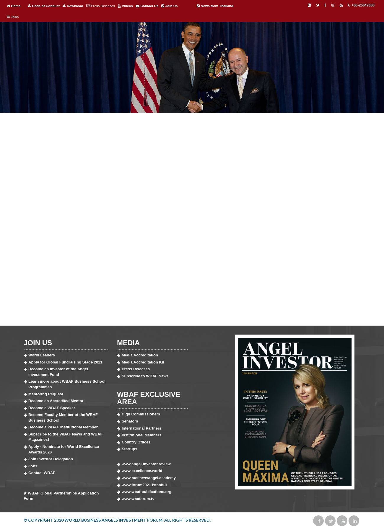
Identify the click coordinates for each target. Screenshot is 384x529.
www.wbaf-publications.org (147, 491)
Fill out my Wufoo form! (192, 220)
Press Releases (100, 6)
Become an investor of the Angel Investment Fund (58, 372)
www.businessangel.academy (149, 478)
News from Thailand (215, 6)
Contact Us (147, 6)
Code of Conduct (44, 6)
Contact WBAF (41, 473)
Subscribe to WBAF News (145, 376)
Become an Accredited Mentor (56, 401)
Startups (129, 449)
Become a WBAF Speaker (51, 408)
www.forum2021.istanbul (144, 485)
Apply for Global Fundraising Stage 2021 (65, 362)
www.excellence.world (142, 471)
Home (13, 6)
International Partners (141, 428)
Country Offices (136, 442)
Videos (125, 6)
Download (73, 6)
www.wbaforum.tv (138, 499)
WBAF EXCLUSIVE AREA (148, 398)
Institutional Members (141, 435)
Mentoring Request (45, 394)
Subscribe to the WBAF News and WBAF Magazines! (65, 437)
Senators (130, 421)
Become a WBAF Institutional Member (63, 427)
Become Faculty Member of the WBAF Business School (63, 417)
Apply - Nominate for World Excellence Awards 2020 (63, 449)
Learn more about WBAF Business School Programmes (66, 384)
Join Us (169, 6)
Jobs (13, 17)
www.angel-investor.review (146, 464)
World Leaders (41, 355)
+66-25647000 (361, 5)
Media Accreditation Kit (143, 362)
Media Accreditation (140, 355)
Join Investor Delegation (50, 459)
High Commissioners (141, 414)
